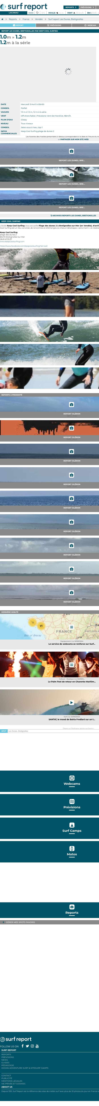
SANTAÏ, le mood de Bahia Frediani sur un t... (72, 719)
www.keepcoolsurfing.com (12, 241)
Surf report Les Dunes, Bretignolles (65, 19)
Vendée (39, 19)
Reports (13, 19)
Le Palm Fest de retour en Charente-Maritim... (72, 681)
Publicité (6, 1078)
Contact (6, 1075)
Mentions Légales (11, 1081)
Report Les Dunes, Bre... (72, 160)
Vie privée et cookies (13, 1083)
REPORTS (6, 1054)
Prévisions (7, 1057)
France (26, 19)
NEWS (4, 1060)
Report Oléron (71, 414)
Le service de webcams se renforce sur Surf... (72, 644)
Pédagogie (7, 1065)
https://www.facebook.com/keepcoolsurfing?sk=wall (24, 246)
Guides (5, 1062)
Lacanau (13, 13)
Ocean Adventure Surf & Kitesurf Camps (24, 1068)
